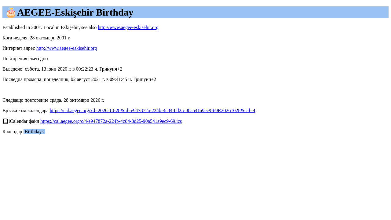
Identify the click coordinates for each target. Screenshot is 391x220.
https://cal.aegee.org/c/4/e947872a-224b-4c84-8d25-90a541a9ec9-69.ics (111, 121)
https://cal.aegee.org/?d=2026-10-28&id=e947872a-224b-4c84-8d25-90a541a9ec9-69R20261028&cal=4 (152, 110)
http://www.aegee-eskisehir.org (128, 27)
